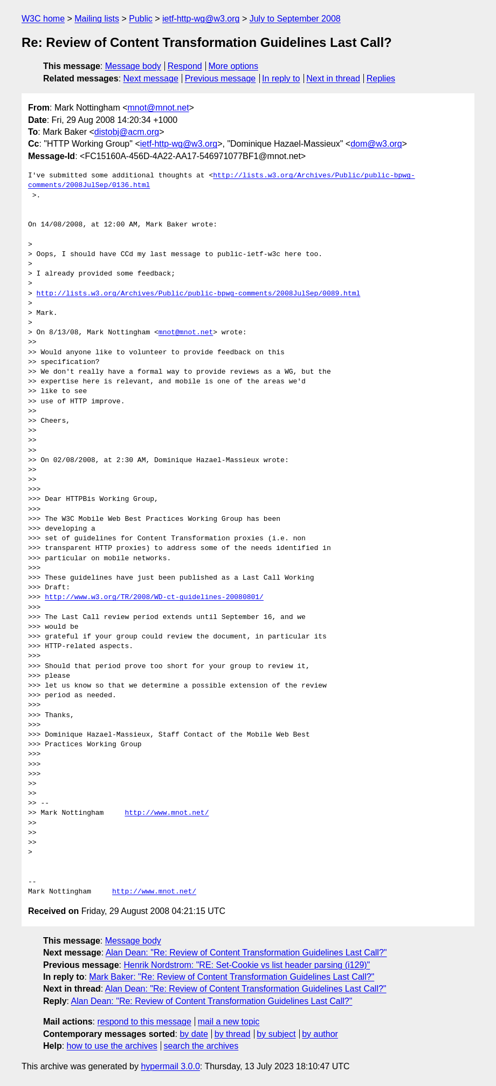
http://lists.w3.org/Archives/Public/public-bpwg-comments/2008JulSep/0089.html (199, 294)
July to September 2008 (295, 18)
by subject (276, 1034)
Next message (150, 78)
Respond (185, 66)
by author (320, 1034)
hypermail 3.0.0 (170, 1066)
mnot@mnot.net (158, 107)
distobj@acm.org (126, 131)
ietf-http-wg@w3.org (200, 18)
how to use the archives (112, 1045)
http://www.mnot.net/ (167, 813)
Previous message (220, 78)
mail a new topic (229, 1021)
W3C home (43, 18)
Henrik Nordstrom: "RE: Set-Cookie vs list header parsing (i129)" (246, 965)
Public (141, 18)
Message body (133, 66)
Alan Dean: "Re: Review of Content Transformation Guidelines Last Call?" (246, 952)
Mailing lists (96, 18)
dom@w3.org (376, 143)
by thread (233, 1034)
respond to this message (144, 1021)
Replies (381, 78)
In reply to (281, 78)
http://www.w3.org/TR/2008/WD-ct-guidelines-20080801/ (154, 597)
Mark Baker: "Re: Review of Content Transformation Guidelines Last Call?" (231, 976)
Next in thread (333, 78)
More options (234, 66)
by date (194, 1034)
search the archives (201, 1045)
